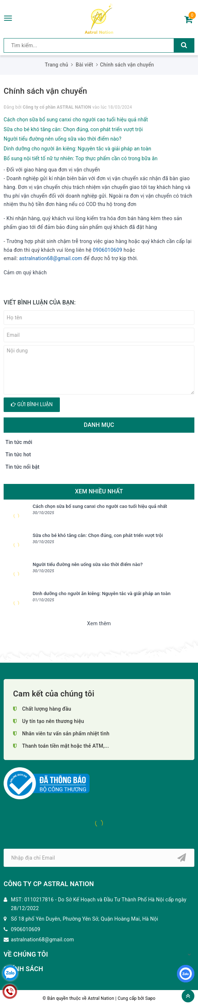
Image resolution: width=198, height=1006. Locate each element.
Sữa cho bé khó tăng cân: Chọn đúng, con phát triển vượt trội (73, 129)
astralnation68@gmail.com (50, 258)
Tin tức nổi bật (22, 467)
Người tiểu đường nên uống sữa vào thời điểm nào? (62, 139)
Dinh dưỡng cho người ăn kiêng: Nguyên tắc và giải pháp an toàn (77, 148)
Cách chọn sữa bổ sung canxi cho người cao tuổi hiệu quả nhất (76, 119)
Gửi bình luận (32, 404)
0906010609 (107, 250)
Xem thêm (99, 623)
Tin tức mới (18, 442)
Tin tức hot (18, 454)
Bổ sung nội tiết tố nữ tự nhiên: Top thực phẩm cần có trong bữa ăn (80, 158)
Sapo (150, 998)
